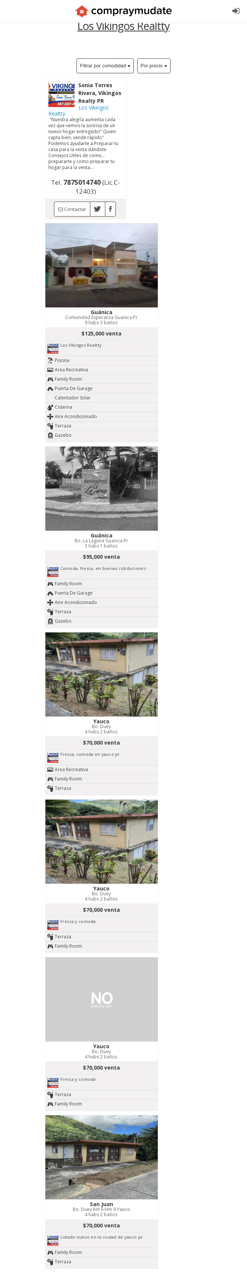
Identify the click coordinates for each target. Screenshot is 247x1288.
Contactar (72, 209)
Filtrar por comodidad (105, 65)
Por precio (154, 65)
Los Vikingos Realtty (78, 110)
